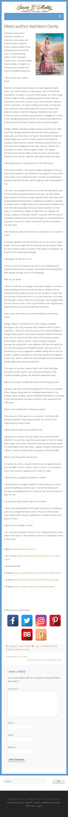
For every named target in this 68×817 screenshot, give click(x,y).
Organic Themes (32, 802)
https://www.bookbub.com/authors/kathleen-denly (37, 573)
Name (11, 722)
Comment (13, 689)
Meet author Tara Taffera (16, 656)
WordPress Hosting (51, 802)
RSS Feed (30, 806)
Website (11, 747)
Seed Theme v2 (14, 802)
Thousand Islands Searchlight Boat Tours (44, 660)
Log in (39, 806)
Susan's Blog (24, 646)
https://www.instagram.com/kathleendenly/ (35, 586)
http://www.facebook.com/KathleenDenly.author (36, 579)
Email (11, 735)
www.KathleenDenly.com (24, 549)
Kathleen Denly (22, 649)
